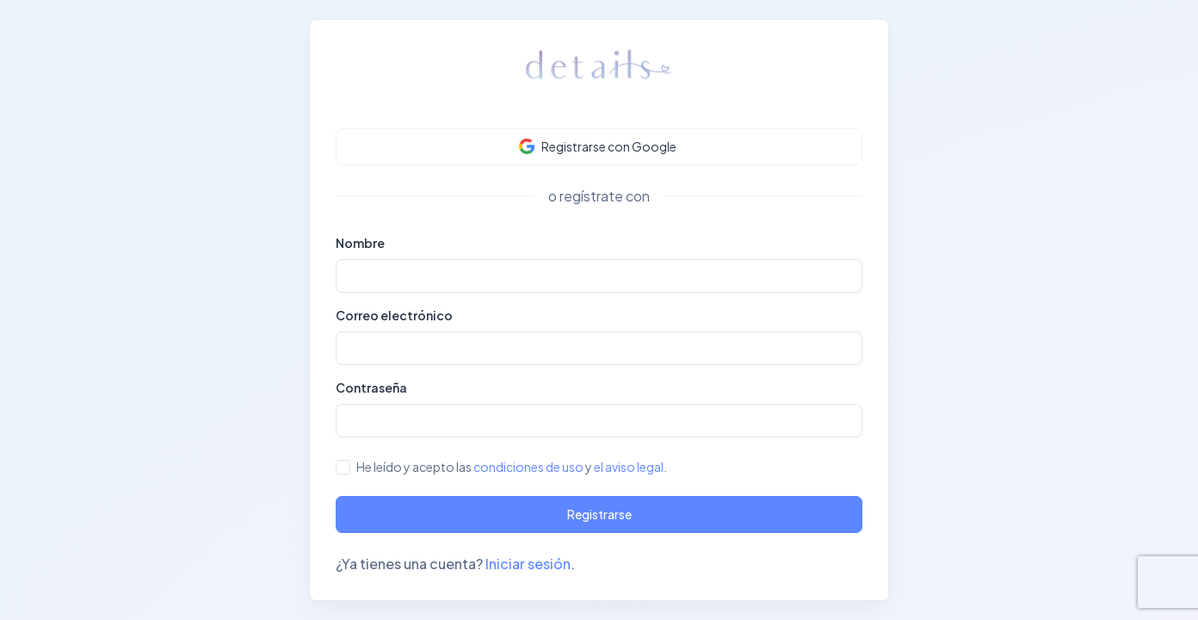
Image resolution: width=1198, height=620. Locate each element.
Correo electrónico (394, 315)
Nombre (360, 243)
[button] (599, 146)
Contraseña (371, 387)
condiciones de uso (528, 466)
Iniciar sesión (528, 564)
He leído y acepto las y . (511, 466)
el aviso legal (629, 466)
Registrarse (599, 514)
